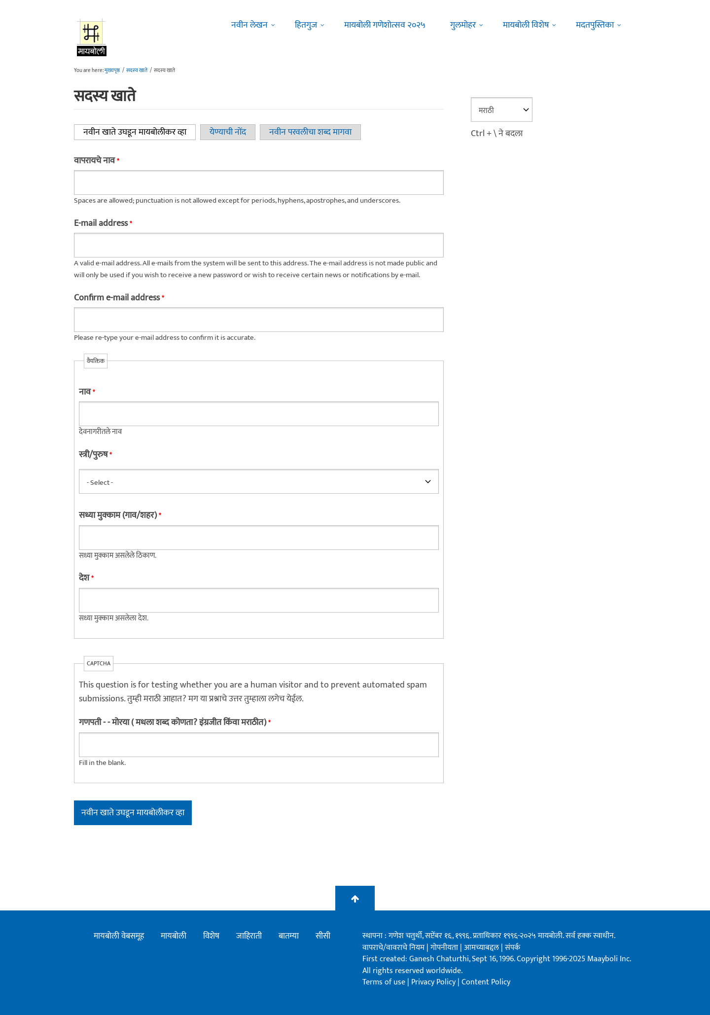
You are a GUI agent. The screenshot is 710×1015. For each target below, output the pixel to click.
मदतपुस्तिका (595, 25)
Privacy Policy (434, 982)
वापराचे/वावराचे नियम (393, 947)
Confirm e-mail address (119, 298)
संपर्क (512, 947)
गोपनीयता (445, 947)
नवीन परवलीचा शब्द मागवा (310, 132)
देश (86, 578)
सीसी (323, 936)
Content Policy (486, 982)
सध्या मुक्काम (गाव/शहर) (120, 515)
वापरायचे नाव (96, 161)
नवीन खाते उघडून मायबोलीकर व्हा (139, 132)
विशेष (211, 936)
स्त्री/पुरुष (95, 455)
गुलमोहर (463, 25)
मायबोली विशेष (526, 25)
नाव (87, 392)
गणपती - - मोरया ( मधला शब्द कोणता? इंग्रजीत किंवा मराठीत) (174, 722)
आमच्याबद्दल (482, 947)
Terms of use (383, 982)
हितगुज (306, 25)
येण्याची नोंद (228, 132)
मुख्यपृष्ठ (112, 70)
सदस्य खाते (136, 70)
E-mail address (103, 223)
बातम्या (289, 936)
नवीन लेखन (249, 25)
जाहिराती (249, 936)
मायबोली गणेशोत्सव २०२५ (385, 25)
